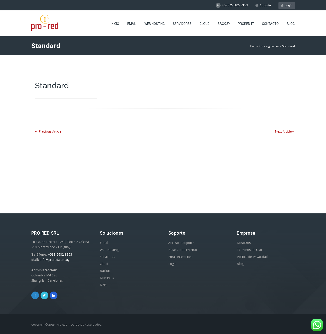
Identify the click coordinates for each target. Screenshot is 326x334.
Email (131, 24)
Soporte (263, 5)
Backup (224, 24)
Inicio (115, 24)
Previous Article (48, 131)
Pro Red (62, 324)
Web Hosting (154, 24)
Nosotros (244, 243)
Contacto (270, 24)
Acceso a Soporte (181, 243)
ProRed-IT (246, 24)
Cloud (205, 24)
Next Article (285, 131)
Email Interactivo (180, 257)
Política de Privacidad (252, 257)
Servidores (182, 24)
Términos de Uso (249, 250)
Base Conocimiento (182, 250)
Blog (291, 24)
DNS (103, 285)
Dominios (107, 278)
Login (286, 5)
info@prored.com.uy (54, 259)
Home (254, 46)
